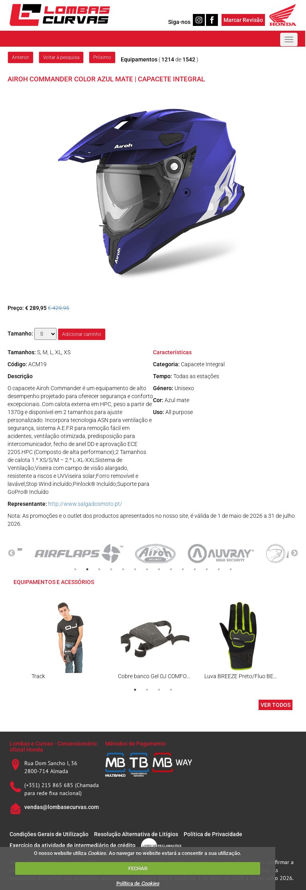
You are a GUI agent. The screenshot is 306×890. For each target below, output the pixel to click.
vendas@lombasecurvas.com (61, 807)
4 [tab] (111, 569)
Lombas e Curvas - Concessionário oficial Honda (53, 746)
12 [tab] (207, 569)
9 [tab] (171, 569)
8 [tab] (159, 569)
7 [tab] (147, 569)
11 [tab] (195, 569)
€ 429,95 (58, 308)
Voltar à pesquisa (61, 57)
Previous (12, 553)
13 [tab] (219, 569)
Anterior (20, 57)
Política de (137, 883)
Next (294, 553)
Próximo (102, 57)
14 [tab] (231, 569)
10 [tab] (183, 569)
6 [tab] (135, 569)
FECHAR (137, 868)
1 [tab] (75, 569)
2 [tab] (87, 569)
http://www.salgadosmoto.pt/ (85, 504)
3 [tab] (99, 569)
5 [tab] (123, 569)
